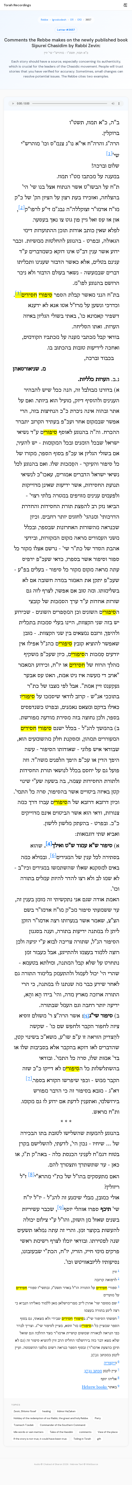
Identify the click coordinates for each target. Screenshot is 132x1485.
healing (46, 1411)
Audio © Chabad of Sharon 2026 (51, 1464)
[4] (49, 844)
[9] (60, 1207)
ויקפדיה (110, 1363)
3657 (88, 19)
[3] (18, 293)
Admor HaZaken (66, 1411)
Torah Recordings (17, 5)
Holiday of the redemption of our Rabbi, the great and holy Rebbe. (51, 1418)
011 (71, 19)
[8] (31, 1174)
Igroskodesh (59, 19)
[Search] (125, 5)
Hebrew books (95, 1388)
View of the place (108, 1432)
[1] (109, 153)
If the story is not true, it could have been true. (40, 1438)
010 (79, 19)
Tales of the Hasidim (61, 1432)
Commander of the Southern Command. (63, 1425)
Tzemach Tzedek (24, 1425)
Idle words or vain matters (28, 1432)
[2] (21, 207)
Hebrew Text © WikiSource (84, 1464)
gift (99, 1438)
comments (85, 1432)
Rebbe (44, 19)
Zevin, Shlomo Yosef (25, 1411)
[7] (29, 1078)
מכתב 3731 (93, 1371)
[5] (86, 1016)
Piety (98, 1418)
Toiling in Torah (82, 1438)
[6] (53, 855)
